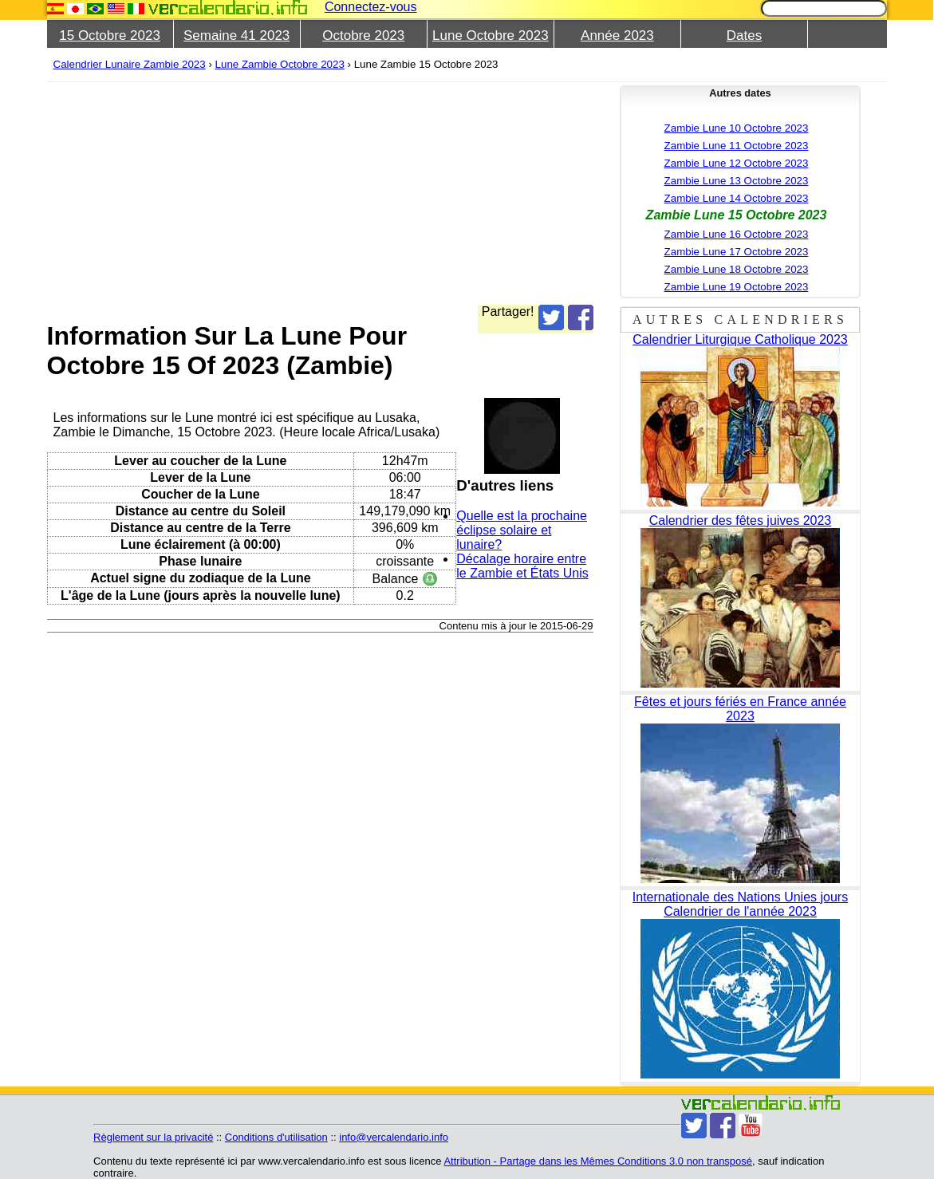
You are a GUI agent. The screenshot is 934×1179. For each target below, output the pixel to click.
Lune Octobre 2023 (490, 35)
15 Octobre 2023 (109, 35)
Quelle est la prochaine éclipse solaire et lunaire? (521, 530)
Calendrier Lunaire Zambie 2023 (129, 64)
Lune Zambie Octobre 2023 (280, 64)
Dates (744, 35)
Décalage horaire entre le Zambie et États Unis (522, 566)
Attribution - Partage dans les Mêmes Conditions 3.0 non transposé (597, 1161)
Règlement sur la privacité (153, 1137)
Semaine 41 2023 (236, 35)
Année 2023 (617, 35)
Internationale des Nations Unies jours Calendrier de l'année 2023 (740, 904)
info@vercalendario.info (393, 1137)
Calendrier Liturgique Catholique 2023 (740, 339)
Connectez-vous (371, 7)
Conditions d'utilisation (276, 1137)
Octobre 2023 (363, 35)
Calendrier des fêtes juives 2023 (740, 520)
